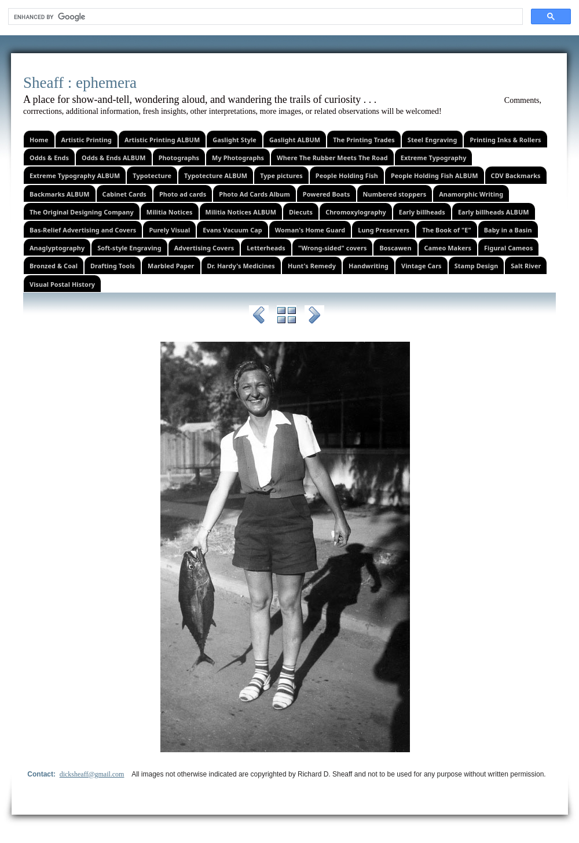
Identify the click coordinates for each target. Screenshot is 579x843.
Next (314, 316)
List (286, 316)
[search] (264, 17)
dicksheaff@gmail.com (92, 774)
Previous (258, 316)
